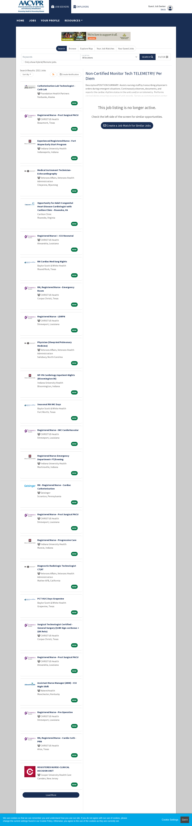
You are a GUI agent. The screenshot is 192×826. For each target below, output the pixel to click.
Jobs (32, 20)
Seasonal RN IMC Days (49, 404)
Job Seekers (60, 7)
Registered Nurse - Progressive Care (56, 540)
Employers (81, 7)
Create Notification (69, 74)
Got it (185, 819)
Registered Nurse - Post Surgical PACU (58, 115)
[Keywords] (50, 57)
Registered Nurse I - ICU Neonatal (55, 235)
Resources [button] (72, 20)
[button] (163, 57)
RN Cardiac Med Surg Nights (52, 261)
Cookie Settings (170, 819)
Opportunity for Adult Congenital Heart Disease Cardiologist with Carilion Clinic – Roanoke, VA (55, 206)
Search (61, 48)
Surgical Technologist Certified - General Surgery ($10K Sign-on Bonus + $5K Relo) (58, 628)
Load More (51, 794)
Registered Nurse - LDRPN (51, 316)
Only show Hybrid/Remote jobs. (41, 61)
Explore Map (86, 48)
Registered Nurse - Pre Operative (55, 712)
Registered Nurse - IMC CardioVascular (58, 430)
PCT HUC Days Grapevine (50, 598)
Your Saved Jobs (126, 48)
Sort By (26, 74)
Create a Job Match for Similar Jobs (127, 125)
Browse (72, 48)
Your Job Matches (105, 48)
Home (20, 20)
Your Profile (50, 20)
